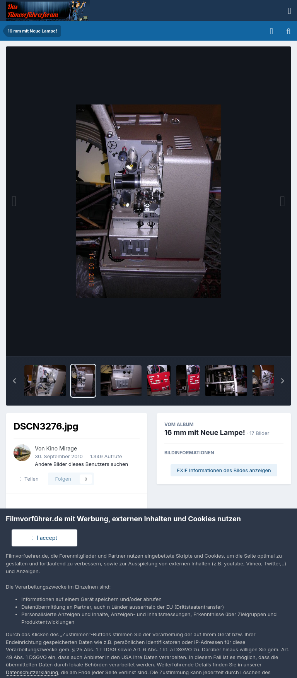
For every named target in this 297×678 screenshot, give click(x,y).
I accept (44, 537)
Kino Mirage (61, 448)
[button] (14, 380)
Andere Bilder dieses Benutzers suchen (81, 464)
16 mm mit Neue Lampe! (204, 432)
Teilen (29, 479)
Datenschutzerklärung (32, 672)
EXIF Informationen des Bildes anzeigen (224, 470)
